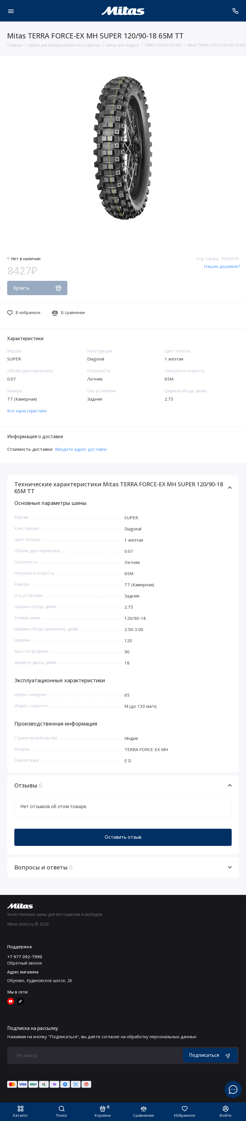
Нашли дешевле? (222, 266)
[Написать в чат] (233, 1089)
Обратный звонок (24, 963)
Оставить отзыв (123, 837)
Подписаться (210, 1055)
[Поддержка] (235, 10)
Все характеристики (26, 410)
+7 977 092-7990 (24, 956)
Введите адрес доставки (81, 449)
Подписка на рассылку (32, 1028)
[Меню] (11, 10)
